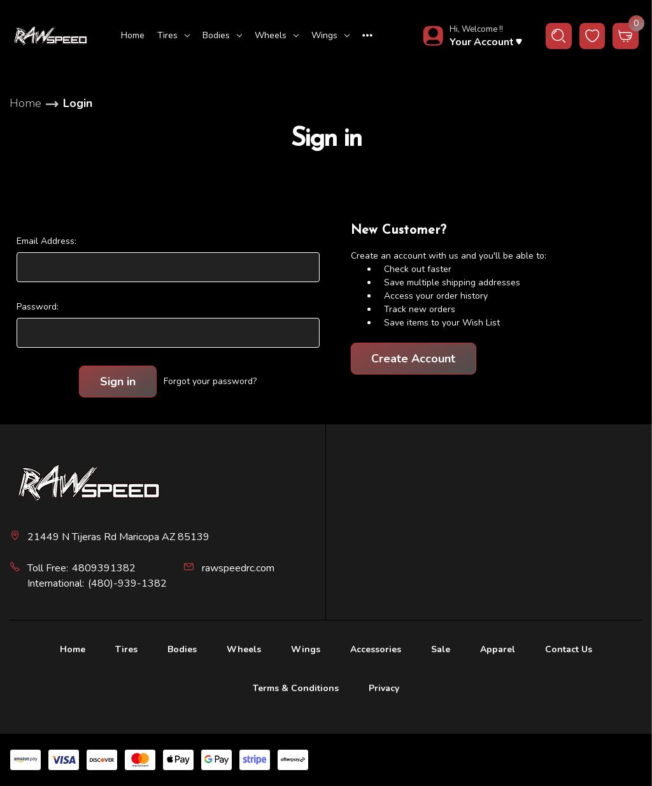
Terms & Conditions (296, 688)
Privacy (384, 688)
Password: (38, 307)
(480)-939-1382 (127, 583)
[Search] (559, 36)
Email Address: (46, 241)
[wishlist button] (592, 36)
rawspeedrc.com (238, 568)
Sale (440, 649)
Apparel (497, 649)
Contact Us (568, 649)
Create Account (413, 358)
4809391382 (104, 568)
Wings (330, 35)
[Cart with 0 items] (626, 36)
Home (133, 35)
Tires (173, 35)
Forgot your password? (210, 381)
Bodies (222, 35)
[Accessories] (375, 651)
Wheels (277, 35)
